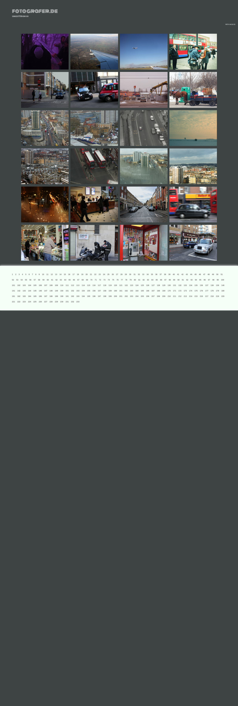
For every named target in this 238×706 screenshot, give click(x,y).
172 (179, 291)
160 (115, 291)
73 (104, 280)
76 (117, 280)
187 (45, 296)
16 (69, 274)
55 (26, 280)
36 (156, 274)
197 (99, 296)
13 (56, 274)
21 (91, 274)
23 (100, 274)
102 (18, 285)
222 (18, 302)
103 (24, 285)
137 (206, 285)
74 (109, 280)
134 (190, 285)
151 (67, 291)
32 (139, 274)
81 (139, 280)
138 (212, 285)
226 (40, 302)
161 (120, 291)
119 (110, 285)
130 (169, 285)
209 (163, 296)
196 (93, 296)
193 (77, 296)
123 (131, 285)
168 (158, 291)
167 (153, 291)
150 (61, 291)
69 (87, 280)
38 (165, 274)
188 (51, 296)
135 (195, 285)
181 (13, 296)
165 (142, 291)
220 (222, 296)
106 (40, 285)
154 (83, 291)
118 (104, 285)
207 (153, 296)
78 (126, 280)
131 (174, 285)
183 (24, 296)
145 (34, 291)
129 (163, 285)
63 (61, 280)
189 (56, 296)
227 (45, 302)
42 (182, 274)
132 (179, 285)
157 (99, 291)
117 (99, 285)
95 (200, 280)
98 (213, 280)
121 (120, 285)
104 (29, 285)
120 (115, 285)
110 (61, 285)
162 (126, 291)
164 (136, 291)
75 (113, 280)
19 (82, 274)
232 (72, 302)
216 (201, 296)
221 (13, 302)
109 (56, 285)
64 (65, 280)
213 (185, 296)
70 (91, 280)
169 (163, 291)
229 (56, 302)
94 (196, 280)
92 (187, 280)
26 (113, 274)
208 (158, 296)
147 (45, 291)
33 (143, 274)
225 (34, 302)
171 (174, 291)
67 (78, 280)
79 (131, 280)
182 (18, 296)
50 (217, 274)
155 (88, 291)
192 (72, 296)
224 (29, 302)
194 (83, 296)
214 (190, 296)
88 (170, 280)
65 (70, 280)
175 (195, 291)
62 (57, 280)
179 (217, 291)
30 (130, 274)
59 (43, 280)
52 (13, 280)
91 (183, 280)
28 (121, 274)
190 (61, 296)
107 (45, 285)
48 (209, 274)
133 (185, 285)
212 (179, 296)
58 (39, 280)
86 (161, 280)
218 (212, 296)
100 (222, 280)
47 (204, 274)
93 (191, 280)
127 (153, 285)
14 (60, 274)
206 (147, 296)
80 (135, 280)
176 (201, 291)
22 (95, 274)
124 (136, 285)
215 (195, 296)
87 (165, 280)
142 (18, 291)
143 (24, 291)
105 (34, 285)
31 (135, 274)
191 (67, 296)
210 (169, 296)
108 (51, 285)
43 (187, 274)
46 (200, 274)
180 (222, 291)
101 (13, 285)
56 (30, 280)
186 (40, 296)
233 (77, 302)
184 (29, 296)
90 (178, 280)
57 (35, 280)
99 (218, 280)
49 (213, 274)
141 (13, 291)
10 (43, 274)
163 (131, 291)
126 (147, 285)
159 (110, 291)
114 (83, 285)
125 (142, 285)
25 (108, 274)
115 (88, 285)
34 (148, 274)
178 (212, 291)
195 (88, 296)
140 (222, 285)
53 (17, 280)
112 (72, 285)
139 (217, 285)
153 (77, 291)
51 (222, 274)
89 (174, 280)
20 (87, 274)
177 (206, 291)
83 (148, 280)
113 (77, 285)
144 (29, 291)
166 (147, 291)
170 (169, 291)
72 (100, 280)
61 (52, 280)
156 (93, 291)
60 (48, 280)
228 (51, 302)
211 (174, 296)
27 (117, 274)
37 (161, 274)
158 (104, 291)
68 (83, 280)
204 (136, 296)
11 (47, 274)
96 (205, 280)
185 (34, 296)
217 (206, 296)
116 (93, 285)
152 (72, 291)
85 (157, 280)
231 (67, 302)
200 (115, 296)
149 (56, 291)
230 (61, 302)
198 (104, 296)
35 (152, 274)
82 (144, 280)
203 (131, 296)
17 (74, 274)
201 (120, 296)
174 (190, 291)
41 (178, 274)
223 (24, 302)
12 (52, 274)
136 (201, 285)
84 (152, 280)
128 (158, 285)
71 (96, 280)
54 (22, 280)
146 (40, 291)
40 (174, 274)
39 (169, 274)
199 (110, 296)
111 (67, 285)
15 (65, 274)
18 (78, 274)
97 (209, 280)
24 (104, 274)
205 (142, 296)
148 (51, 291)
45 (195, 274)
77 (122, 280)
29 (126, 274)
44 (191, 274)
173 (185, 291)
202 (126, 296)
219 (217, 296)
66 (74, 280)
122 (126, 285)
